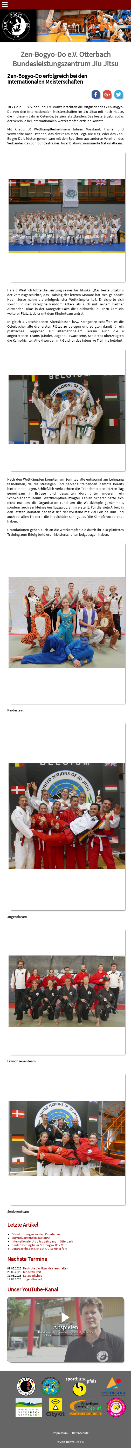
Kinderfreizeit (32, 1272)
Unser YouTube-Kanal (32, 1289)
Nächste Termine (27, 1258)
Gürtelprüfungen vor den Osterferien (36, 1234)
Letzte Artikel (22, 1224)
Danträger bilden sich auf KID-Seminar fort (39, 1249)
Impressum (60, 1433)
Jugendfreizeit (32, 1279)
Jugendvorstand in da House (31, 1238)
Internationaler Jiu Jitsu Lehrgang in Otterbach (42, 1241)
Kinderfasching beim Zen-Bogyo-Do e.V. (37, 1245)
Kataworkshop (33, 1275)
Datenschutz (80, 1433)
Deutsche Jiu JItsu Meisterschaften (45, 1268)
